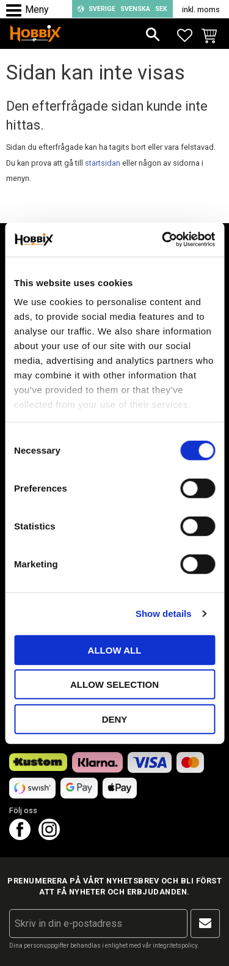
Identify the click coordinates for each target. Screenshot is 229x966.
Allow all (115, 649)
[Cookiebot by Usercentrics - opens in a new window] (163, 240)
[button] (16, 10)
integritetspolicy (175, 945)
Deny (115, 718)
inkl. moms (201, 9)
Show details (164, 613)
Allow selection (114, 684)
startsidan (102, 163)
